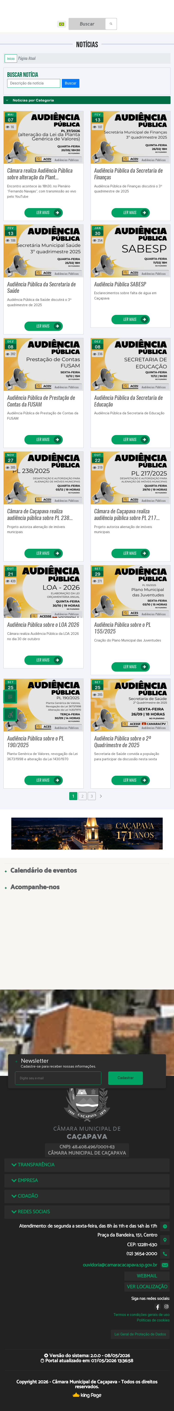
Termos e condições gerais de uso (142, 1314)
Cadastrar (126, 1078)
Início (11, 58)
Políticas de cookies (153, 1320)
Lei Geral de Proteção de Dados (140, 1334)
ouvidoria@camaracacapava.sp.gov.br (120, 1265)
